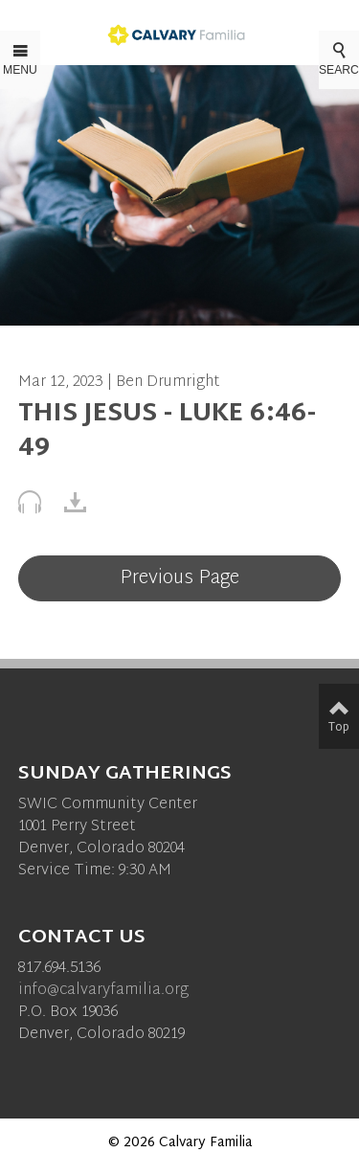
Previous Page (179, 578)
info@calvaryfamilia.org (103, 991)
